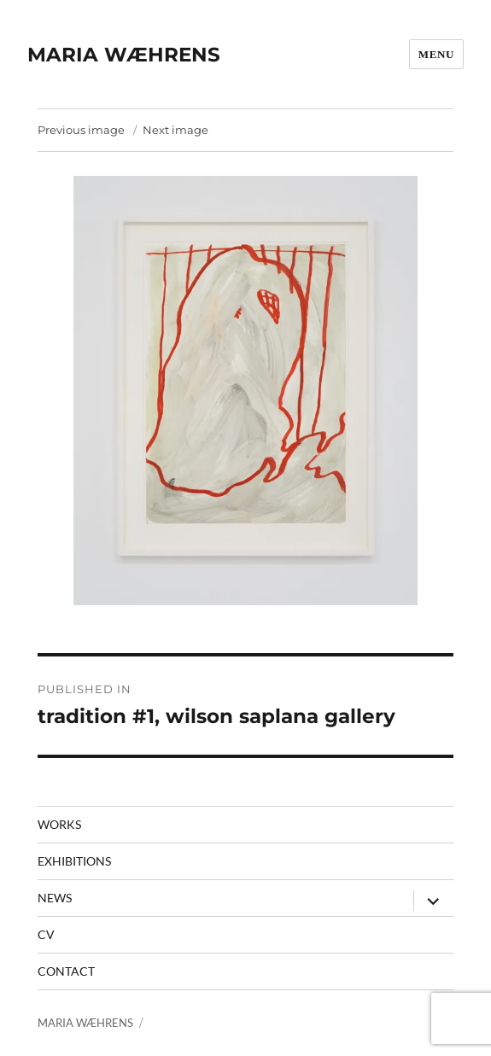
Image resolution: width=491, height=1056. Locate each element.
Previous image (81, 130)
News (55, 897)
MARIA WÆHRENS (123, 55)
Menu (436, 54)
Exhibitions (74, 861)
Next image (175, 130)
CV (46, 934)
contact (66, 971)
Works (59, 824)
